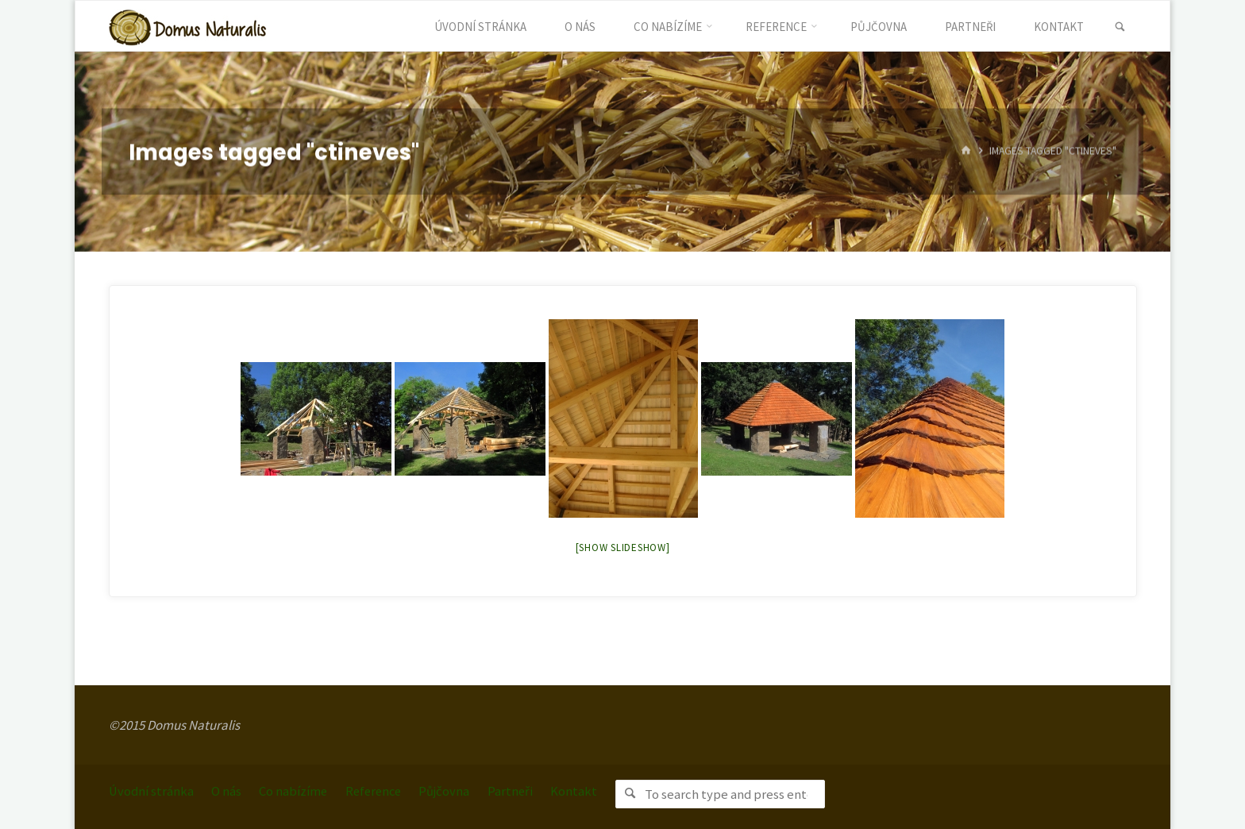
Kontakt (587, 790)
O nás (229, 790)
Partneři (522, 790)
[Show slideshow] (623, 547)
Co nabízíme (298, 790)
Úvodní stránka (152, 790)
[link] (1118, 27)
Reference (381, 790)
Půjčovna (455, 790)
